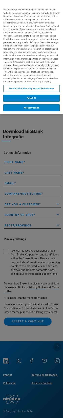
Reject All (31, 98)
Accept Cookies (31, 108)
